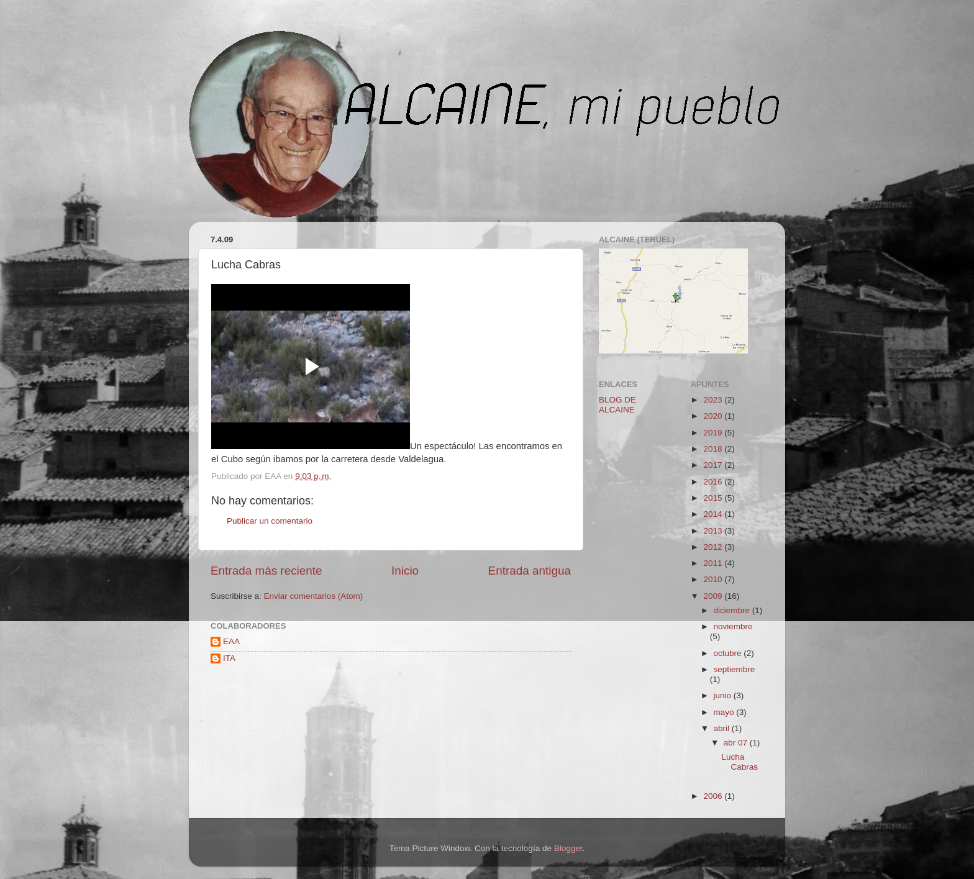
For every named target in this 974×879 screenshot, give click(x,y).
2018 (713, 448)
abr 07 (737, 742)
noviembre (733, 626)
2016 (713, 481)
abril (723, 728)
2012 (713, 547)
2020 (713, 416)
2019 (713, 432)
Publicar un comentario (269, 521)
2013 (713, 530)
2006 (713, 796)
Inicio (405, 570)
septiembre (734, 669)
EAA (231, 641)
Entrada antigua (529, 570)
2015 (713, 498)
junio (724, 695)
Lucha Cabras (739, 762)
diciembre (733, 610)
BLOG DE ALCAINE (617, 404)
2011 (713, 563)
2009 (713, 596)
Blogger (568, 848)
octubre (729, 653)
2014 (713, 514)
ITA (229, 658)
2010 (713, 579)
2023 (713, 399)
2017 (713, 465)
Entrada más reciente (266, 570)
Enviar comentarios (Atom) (313, 596)
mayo (725, 712)
